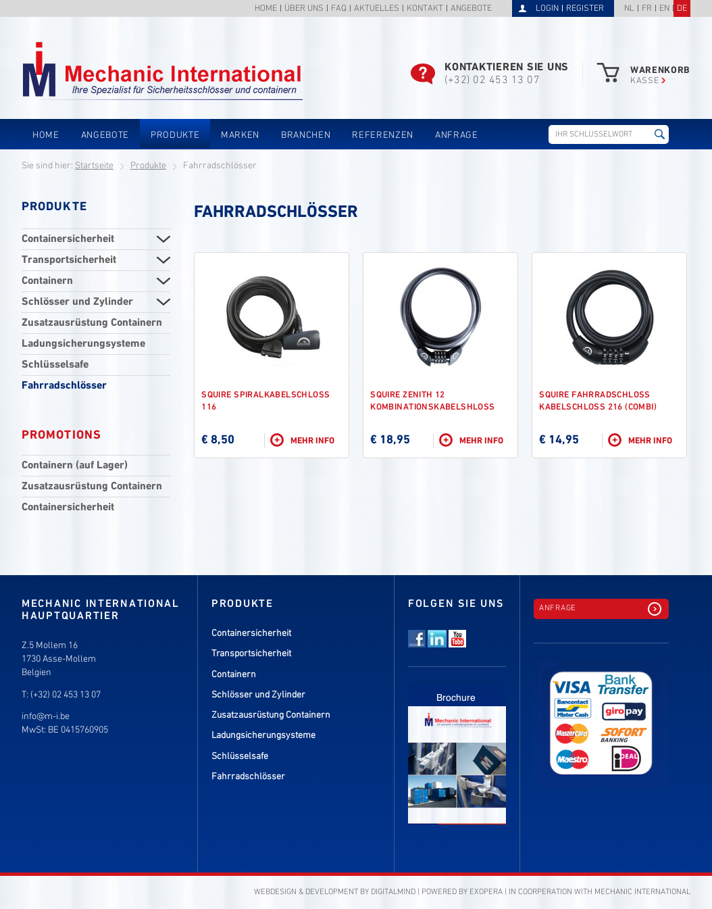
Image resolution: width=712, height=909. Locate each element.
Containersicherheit (68, 239)
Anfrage (456, 135)
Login (547, 9)
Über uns (304, 9)
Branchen (305, 135)
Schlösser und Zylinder (77, 302)
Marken (240, 135)
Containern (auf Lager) (75, 465)
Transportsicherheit (69, 260)
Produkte (175, 135)
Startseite (94, 166)
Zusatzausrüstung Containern (92, 323)
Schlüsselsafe (55, 365)
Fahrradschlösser (64, 386)
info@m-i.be (46, 716)
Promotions (61, 435)
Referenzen (382, 135)
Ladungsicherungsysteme (83, 344)
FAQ (339, 9)
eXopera (486, 892)
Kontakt (425, 9)
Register (585, 9)
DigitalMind (393, 892)
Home (266, 9)
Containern (47, 281)
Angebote (471, 9)
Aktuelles (376, 9)
